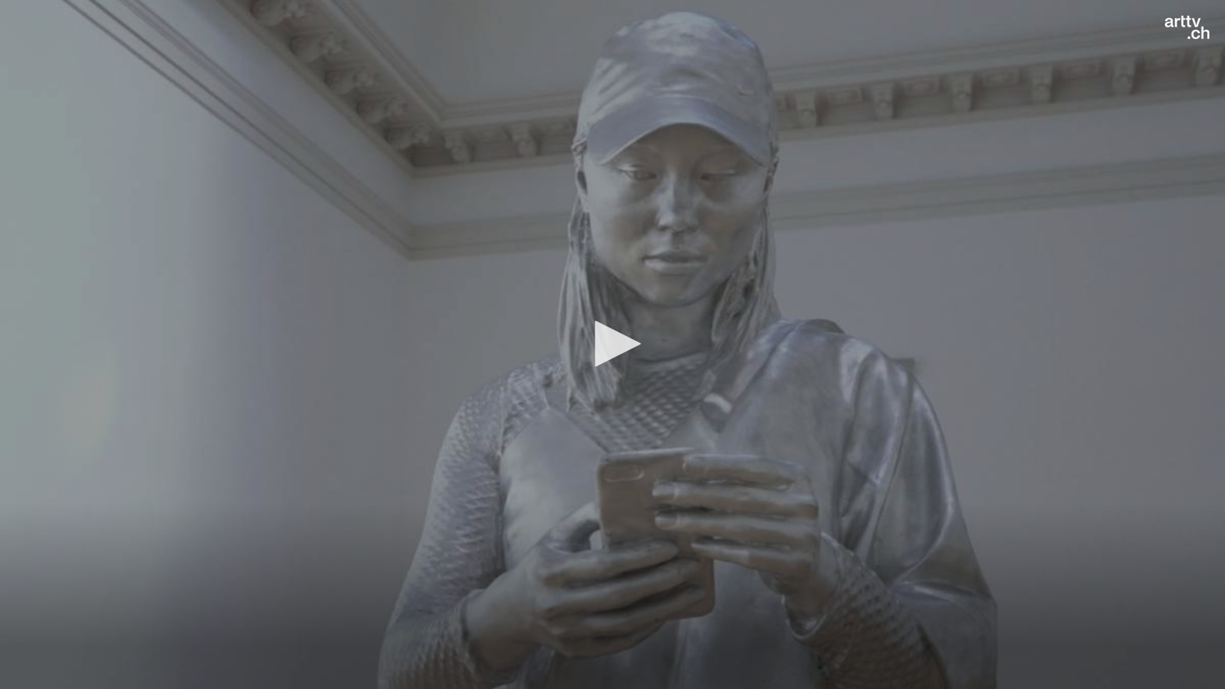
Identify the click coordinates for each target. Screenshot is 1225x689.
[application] (612, 344)
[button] (612, 343)
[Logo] (1187, 27)
